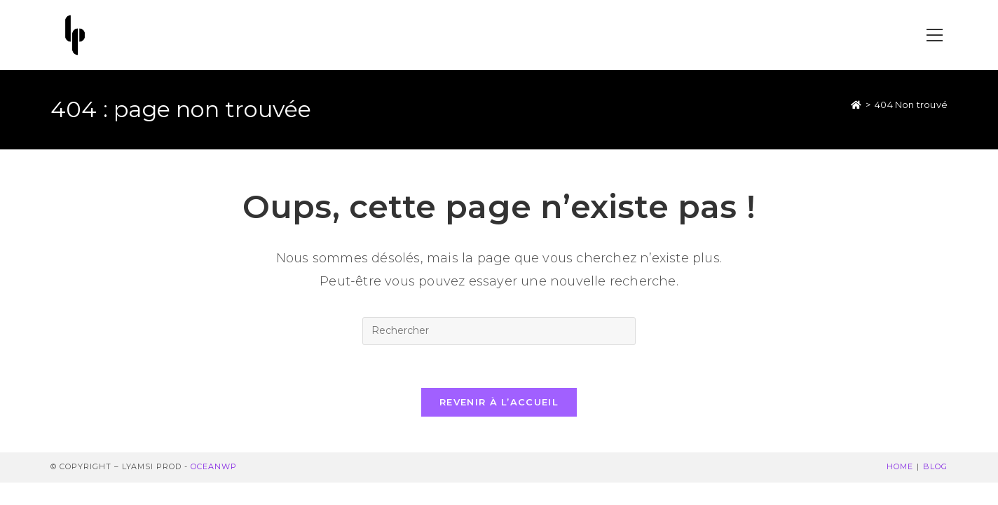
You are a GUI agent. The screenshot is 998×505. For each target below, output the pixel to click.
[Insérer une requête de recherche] (499, 331)
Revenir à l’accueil (499, 402)
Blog (935, 466)
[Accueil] (856, 104)
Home (900, 466)
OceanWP (214, 466)
